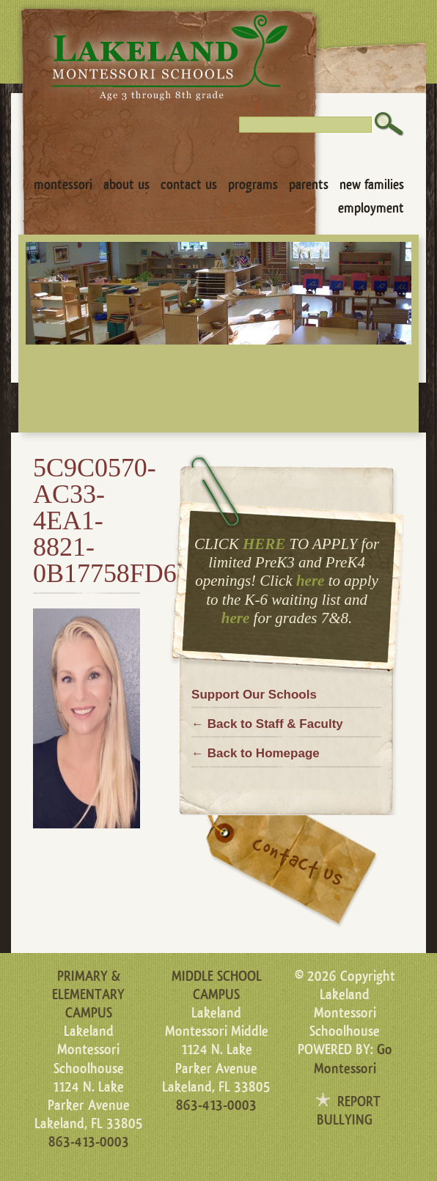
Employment (371, 208)
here (310, 580)
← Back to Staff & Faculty (267, 724)
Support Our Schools (254, 695)
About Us (126, 184)
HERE (264, 544)
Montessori (63, 184)
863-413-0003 (88, 1142)
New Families (371, 184)
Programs (253, 184)
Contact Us (189, 184)
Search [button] (389, 124)
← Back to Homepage (255, 753)
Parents (308, 184)
